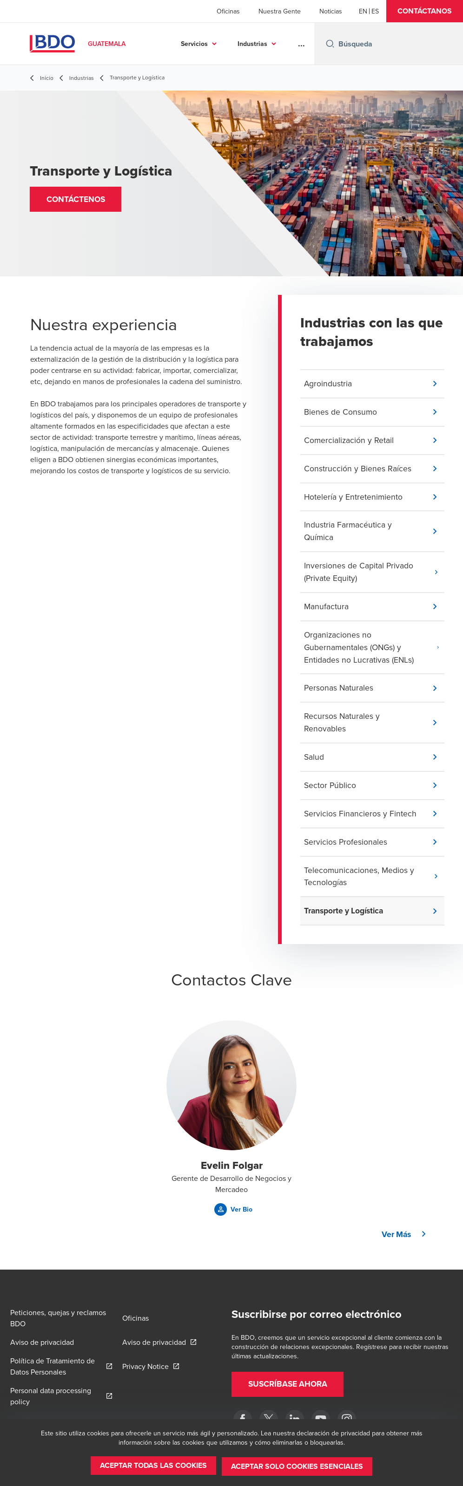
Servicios (194, 43)
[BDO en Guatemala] (321, 1419)
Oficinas (228, 11)
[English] (363, 11)
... (301, 44)
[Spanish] (375, 11)
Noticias (330, 11)
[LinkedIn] (295, 1419)
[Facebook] (243, 1419)
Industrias (252, 43)
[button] (424, 11)
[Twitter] (269, 1419)
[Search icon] (330, 43)
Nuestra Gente (279, 11)
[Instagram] (347, 1419)
